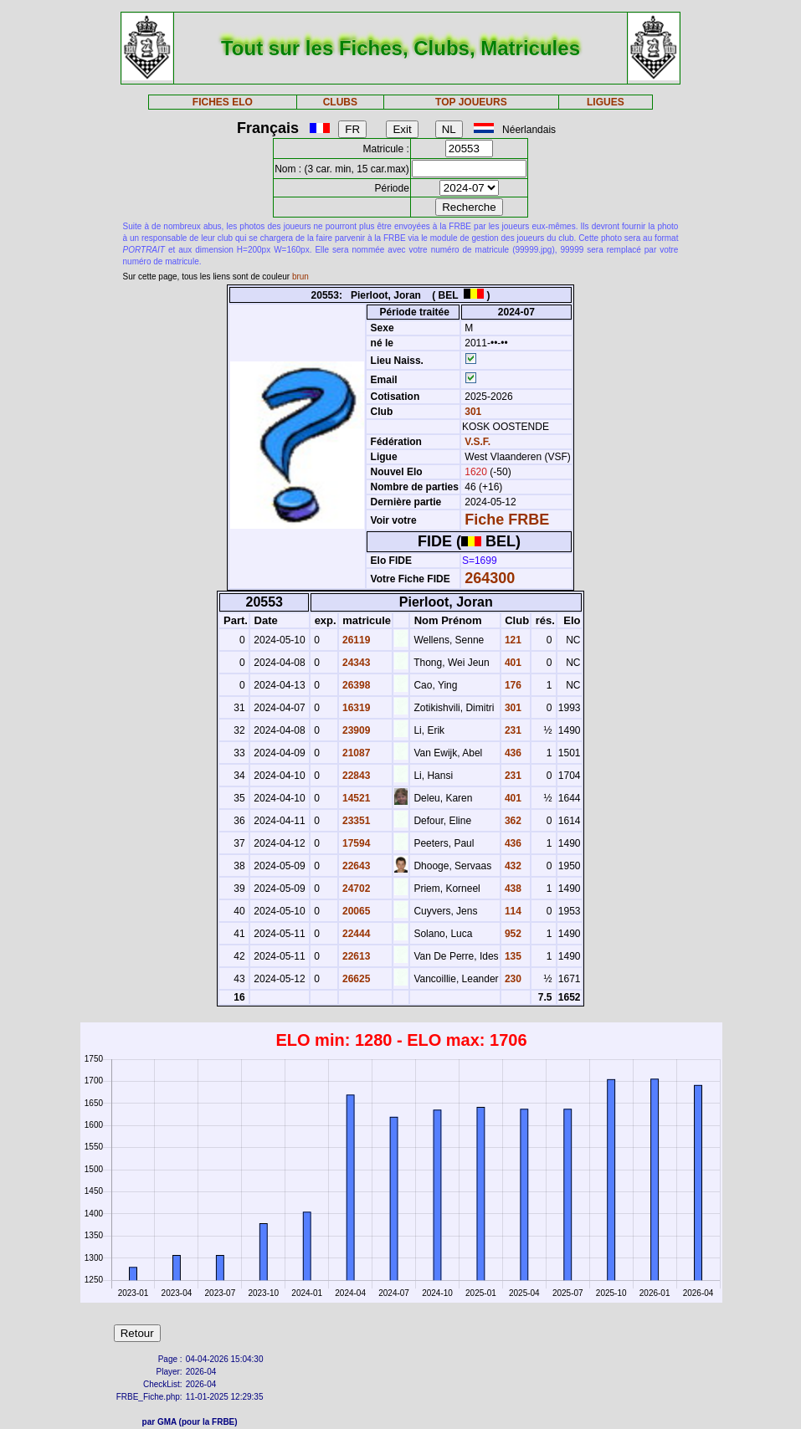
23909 (355, 730)
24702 (355, 888)
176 (511, 685)
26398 (355, 685)
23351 (355, 821)
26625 (355, 979)
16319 (355, 708)
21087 (355, 753)
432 (511, 866)
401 (511, 662)
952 (511, 934)
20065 (355, 911)
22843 (355, 775)
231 (511, 730)
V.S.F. (477, 442)
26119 (355, 640)
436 (511, 753)
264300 (490, 578)
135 (511, 956)
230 (511, 979)
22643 (355, 866)
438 (511, 888)
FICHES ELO (223, 102)
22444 (355, 934)
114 (511, 911)
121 (511, 640)
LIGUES (605, 102)
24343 (355, 662)
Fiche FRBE (507, 519)
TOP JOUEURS (471, 102)
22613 (355, 956)
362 (511, 821)
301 (471, 411)
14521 (355, 798)
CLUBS (340, 102)
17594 (355, 843)
